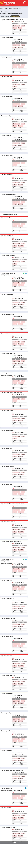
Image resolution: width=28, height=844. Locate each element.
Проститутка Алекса (7, 693)
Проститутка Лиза (6, 448)
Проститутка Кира (6, 788)
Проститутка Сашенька (8, 522)
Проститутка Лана (6, 484)
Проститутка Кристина (8, 618)
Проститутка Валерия (7, 430)
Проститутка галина (7, 373)
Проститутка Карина (7, 116)
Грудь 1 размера (5, 16)
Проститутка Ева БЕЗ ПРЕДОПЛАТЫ (7, 560)
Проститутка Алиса (7, 236)
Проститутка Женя (6, 808)
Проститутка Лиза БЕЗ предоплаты (11, 392)
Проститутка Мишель (7, 598)
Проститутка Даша (6, 580)
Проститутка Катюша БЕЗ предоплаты (12, 504)
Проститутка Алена (7, 37)
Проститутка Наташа (7, 466)
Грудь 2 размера (15, 16)
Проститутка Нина (6, 750)
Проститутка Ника (6, 76)
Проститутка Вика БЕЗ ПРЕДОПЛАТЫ (8, 274)
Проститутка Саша (6, 57)
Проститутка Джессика (8, 353)
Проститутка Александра (8, 194)
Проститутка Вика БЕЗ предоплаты (11, 541)
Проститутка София (7, 96)
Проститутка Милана (7, 314)
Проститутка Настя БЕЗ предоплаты (12, 770)
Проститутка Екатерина (8, 255)
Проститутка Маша (6, 656)
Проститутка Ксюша (7, 174)
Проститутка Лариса (7, 410)
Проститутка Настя (7, 155)
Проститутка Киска (6, 218)
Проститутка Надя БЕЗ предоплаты (12, 19)
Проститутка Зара (6, 713)
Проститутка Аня (6, 135)
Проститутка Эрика (7, 294)
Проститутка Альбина (7, 731)
